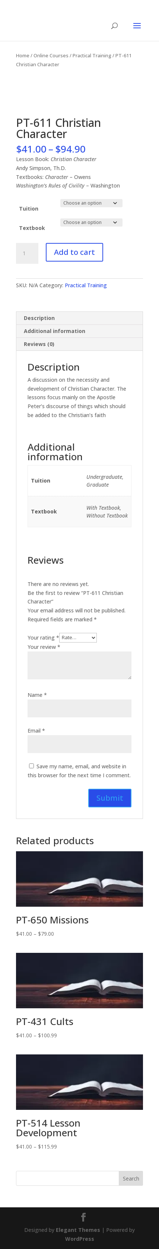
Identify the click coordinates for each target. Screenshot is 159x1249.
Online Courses (51, 55)
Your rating (43, 637)
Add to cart (74, 252)
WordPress (79, 1238)
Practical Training (92, 55)
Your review (44, 646)
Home (22, 55)
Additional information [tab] (54, 330)
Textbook (32, 227)
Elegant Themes (78, 1229)
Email (36, 730)
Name (37, 694)
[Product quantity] (27, 253)
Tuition (28, 208)
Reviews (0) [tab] (39, 344)
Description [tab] (39, 317)
